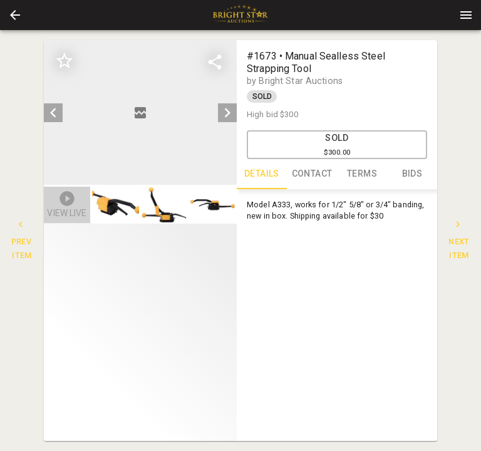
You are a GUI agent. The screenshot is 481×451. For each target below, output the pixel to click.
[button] (15, 15)
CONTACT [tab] (312, 174)
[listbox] (140, 112)
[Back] (15, 15)
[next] (227, 112)
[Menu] (466, 15)
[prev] (53, 112)
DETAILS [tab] (262, 174)
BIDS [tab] (412, 174)
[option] (140, 112)
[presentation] (240, 15)
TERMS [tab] (362, 174)
